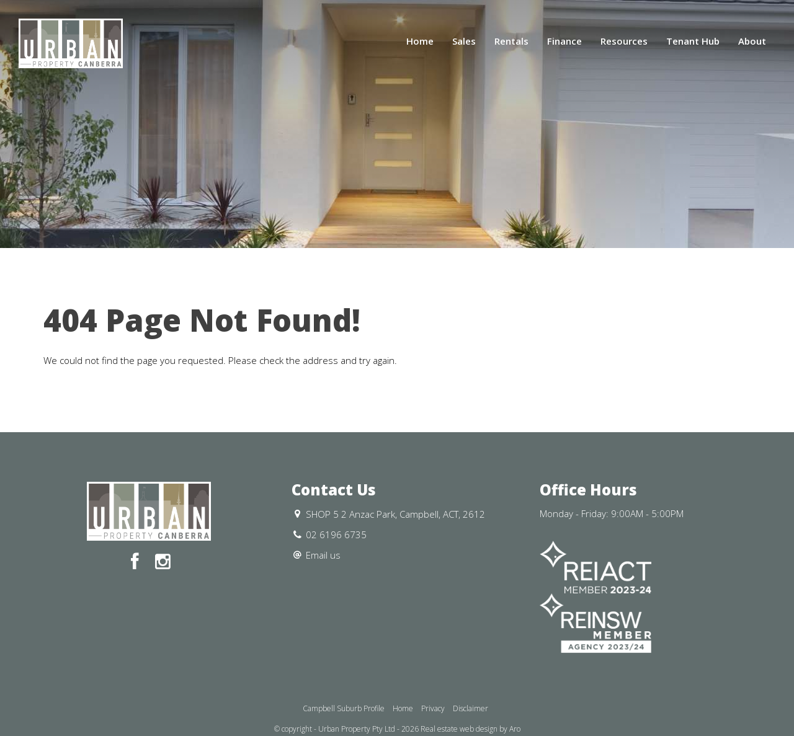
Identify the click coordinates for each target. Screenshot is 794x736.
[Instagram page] (162, 562)
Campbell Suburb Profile (344, 708)
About (752, 41)
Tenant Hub (693, 41)
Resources (624, 41)
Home (420, 41)
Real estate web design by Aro (470, 729)
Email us (323, 555)
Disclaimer (470, 708)
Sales (464, 41)
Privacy (433, 708)
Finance (564, 41)
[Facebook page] (137, 562)
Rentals (511, 41)
